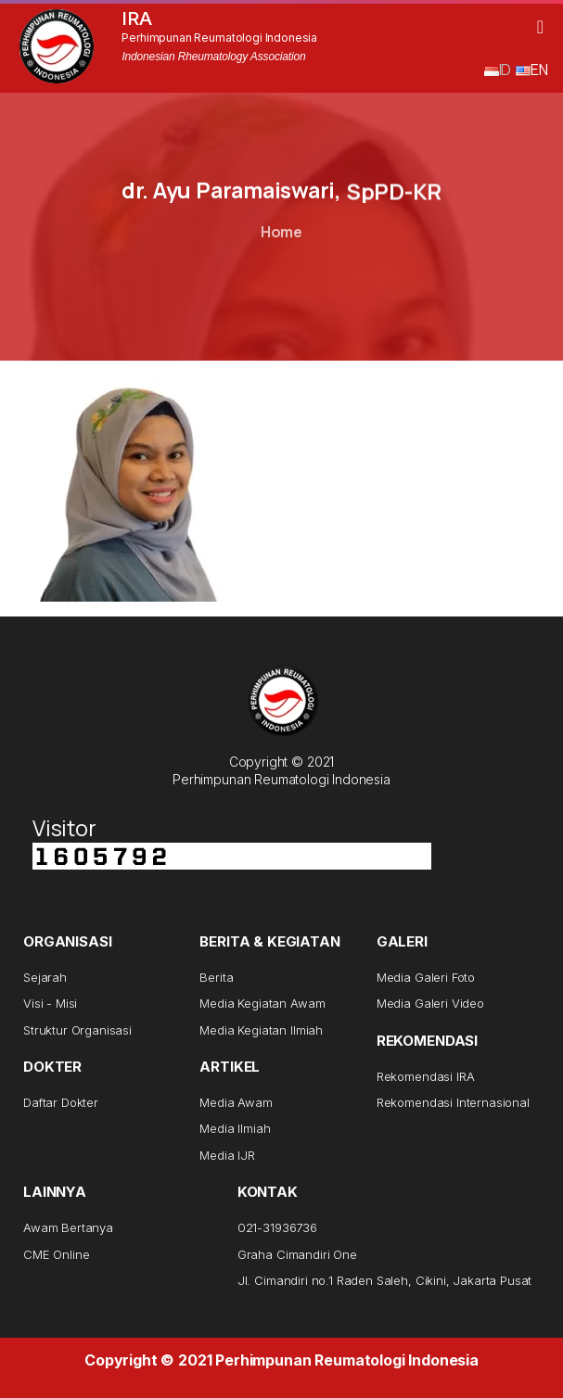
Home (281, 232)
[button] (540, 27)
